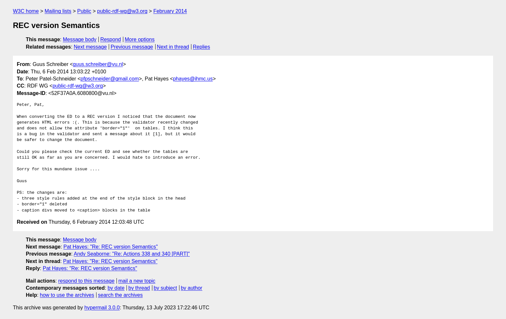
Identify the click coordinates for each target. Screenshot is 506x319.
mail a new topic (137, 281)
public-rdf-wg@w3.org (122, 11)
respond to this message (86, 281)
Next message (90, 47)
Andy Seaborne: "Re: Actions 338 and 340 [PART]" (132, 254)
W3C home (26, 11)
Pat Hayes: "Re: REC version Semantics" (111, 246)
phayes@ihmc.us (193, 78)
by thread (139, 288)
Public (84, 11)
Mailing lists (58, 11)
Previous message (132, 47)
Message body (79, 39)
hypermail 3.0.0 (101, 307)
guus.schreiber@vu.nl (98, 64)
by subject (165, 288)
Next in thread (173, 47)
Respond (110, 39)
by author (191, 288)
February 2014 (170, 11)
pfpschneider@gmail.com (110, 78)
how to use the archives (67, 295)
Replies (201, 47)
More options (140, 39)
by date (115, 288)
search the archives (120, 295)
